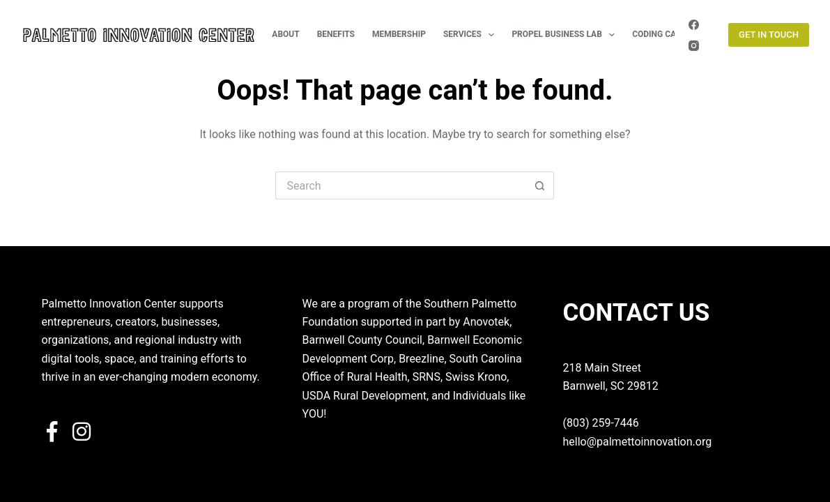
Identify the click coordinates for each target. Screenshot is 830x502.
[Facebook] (694, 25)
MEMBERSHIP (399, 34)
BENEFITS (336, 34)
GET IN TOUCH (769, 34)
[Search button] (540, 185)
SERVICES (471, 34)
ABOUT (285, 34)
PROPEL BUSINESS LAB (566, 34)
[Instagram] (694, 45)
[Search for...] (400, 185)
